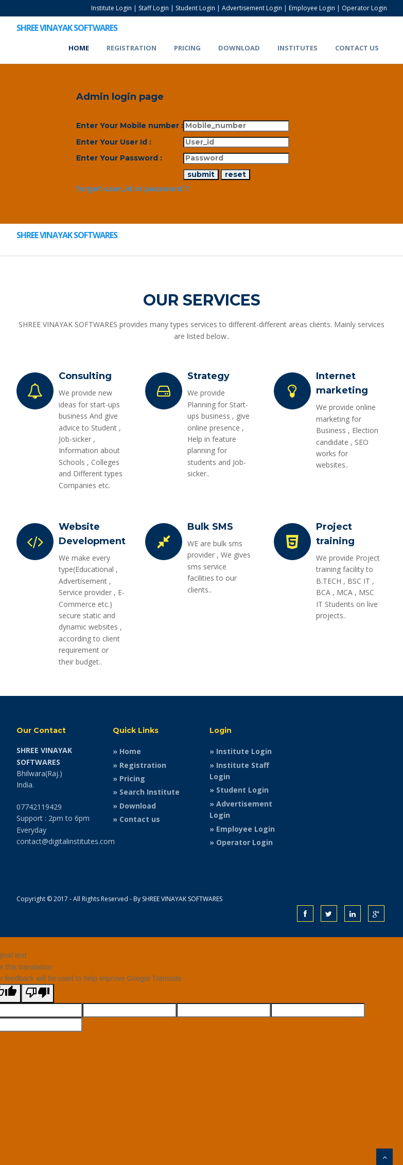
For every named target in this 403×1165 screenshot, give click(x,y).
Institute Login (111, 8)
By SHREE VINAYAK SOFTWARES (177, 898)
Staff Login (153, 8)
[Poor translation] (37, 993)
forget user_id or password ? (132, 188)
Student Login (195, 8)
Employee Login (312, 8)
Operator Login (364, 8)
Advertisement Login (252, 8)
